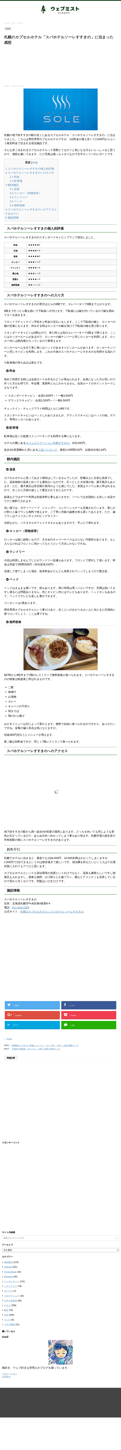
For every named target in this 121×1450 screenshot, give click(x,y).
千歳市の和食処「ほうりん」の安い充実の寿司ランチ (36, 1049)
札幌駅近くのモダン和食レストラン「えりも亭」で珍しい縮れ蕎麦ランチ (45, 1045)
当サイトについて (41, 1395)
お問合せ (6, 1376)
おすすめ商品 (10, 1300)
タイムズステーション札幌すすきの (47, 442)
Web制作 (8, 1262)
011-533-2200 (20, 907)
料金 (15, 176)
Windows (8, 1277)
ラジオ (7, 1320)
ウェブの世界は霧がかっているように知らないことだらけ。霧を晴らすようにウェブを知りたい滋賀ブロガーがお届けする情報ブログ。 (60, 1407)
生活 (6, 1315)
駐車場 (16, 180)
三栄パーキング (47, 449)
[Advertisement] (60, 66)
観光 (6, 1310)
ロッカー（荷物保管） (25, 193)
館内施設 (12, 184)
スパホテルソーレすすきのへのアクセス (31, 209)
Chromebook (10, 1272)
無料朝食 (17, 205)
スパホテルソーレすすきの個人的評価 (30, 168)
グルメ (7, 1305)
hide (34, 162)
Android (8, 1267)
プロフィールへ (9, 1374)
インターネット (11, 1281)
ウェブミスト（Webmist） (60, 1401)
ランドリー (19, 197)
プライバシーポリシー (62, 1395)
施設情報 (12, 217)
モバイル (8, 1291)
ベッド (16, 201)
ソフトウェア (10, 1286)
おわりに (12, 213)
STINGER (88, 1412)
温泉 (15, 189)
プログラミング (11, 1296)
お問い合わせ (81, 1395)
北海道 (9, 1039)
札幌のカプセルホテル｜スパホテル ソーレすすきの (52, 911)
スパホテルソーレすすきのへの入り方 (30, 172)
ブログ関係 (9, 1324)
